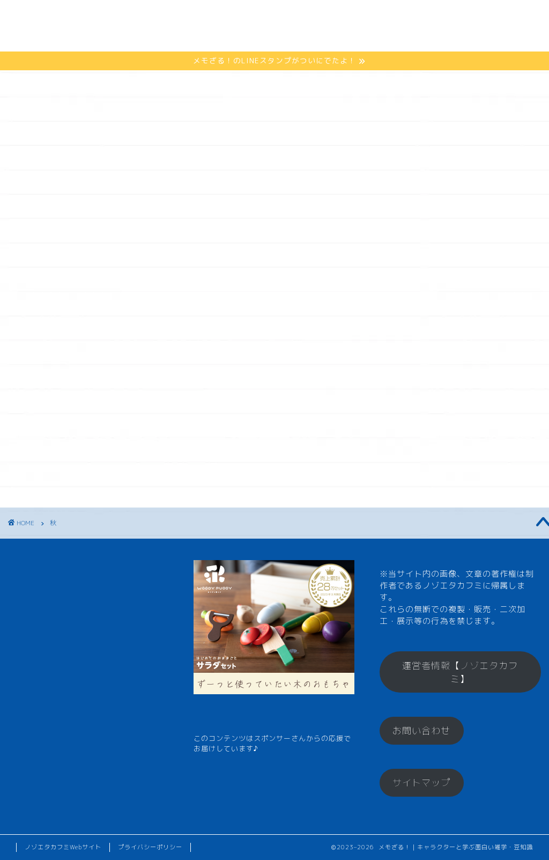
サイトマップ (421, 782)
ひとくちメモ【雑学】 (232, 17)
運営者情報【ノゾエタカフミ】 (460, 672)
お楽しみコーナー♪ (138, 38)
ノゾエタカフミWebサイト (63, 847)
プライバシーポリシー (150, 847)
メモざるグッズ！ (340, 17)
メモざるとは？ (129, 17)
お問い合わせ (421, 730)
